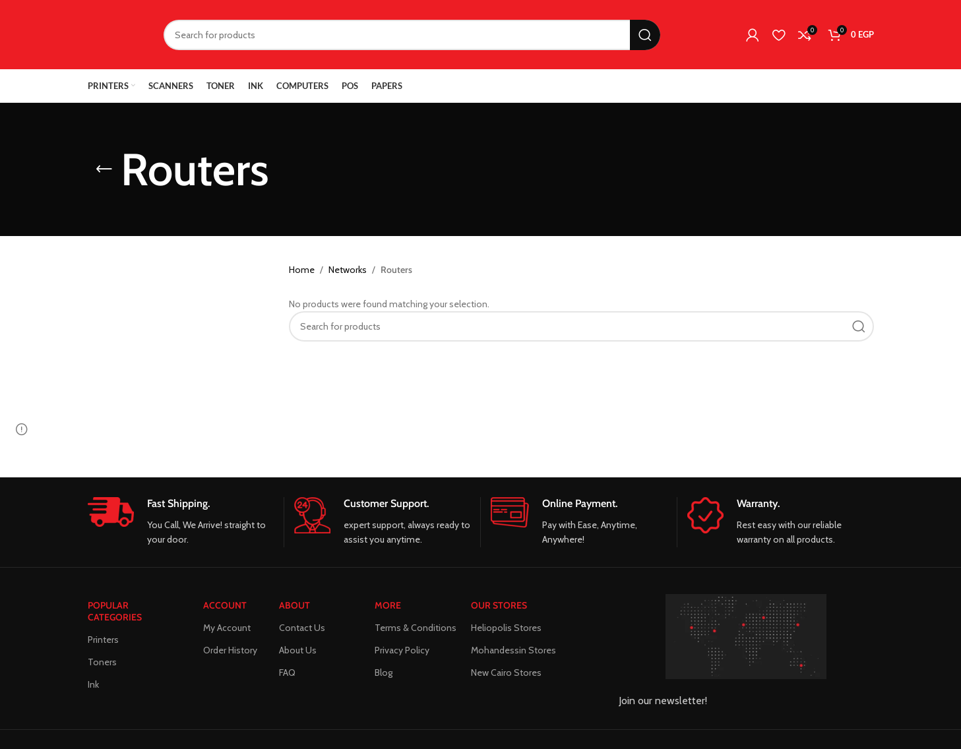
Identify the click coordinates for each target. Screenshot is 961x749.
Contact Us (302, 628)
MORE (388, 605)
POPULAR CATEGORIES (115, 611)
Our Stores (499, 605)
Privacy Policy (402, 650)
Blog (383, 672)
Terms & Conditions (415, 628)
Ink (93, 684)
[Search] (412, 35)
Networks (347, 270)
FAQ (287, 672)
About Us (298, 650)
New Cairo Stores (506, 672)
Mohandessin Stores (513, 650)
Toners (102, 662)
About (294, 605)
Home (302, 270)
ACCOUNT (225, 605)
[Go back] (104, 169)
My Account (227, 628)
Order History (230, 650)
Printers (103, 639)
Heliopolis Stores (506, 628)
